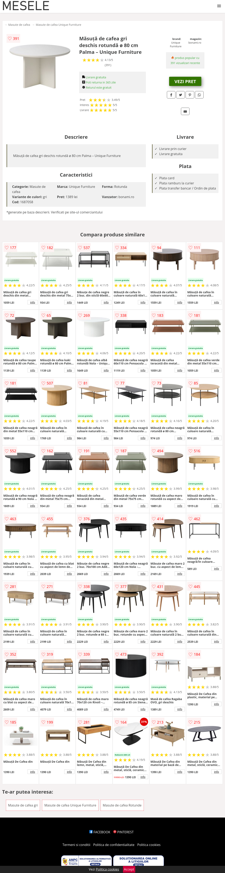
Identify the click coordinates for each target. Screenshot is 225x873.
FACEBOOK (99, 832)
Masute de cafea (19, 25)
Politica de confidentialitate (113, 845)
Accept (129, 869)
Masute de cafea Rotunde (122, 805)
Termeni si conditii (76, 845)
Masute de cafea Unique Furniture (58, 25)
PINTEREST (123, 832)
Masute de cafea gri (23, 805)
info (32, 302)
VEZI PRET (185, 81)
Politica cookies (149, 845)
